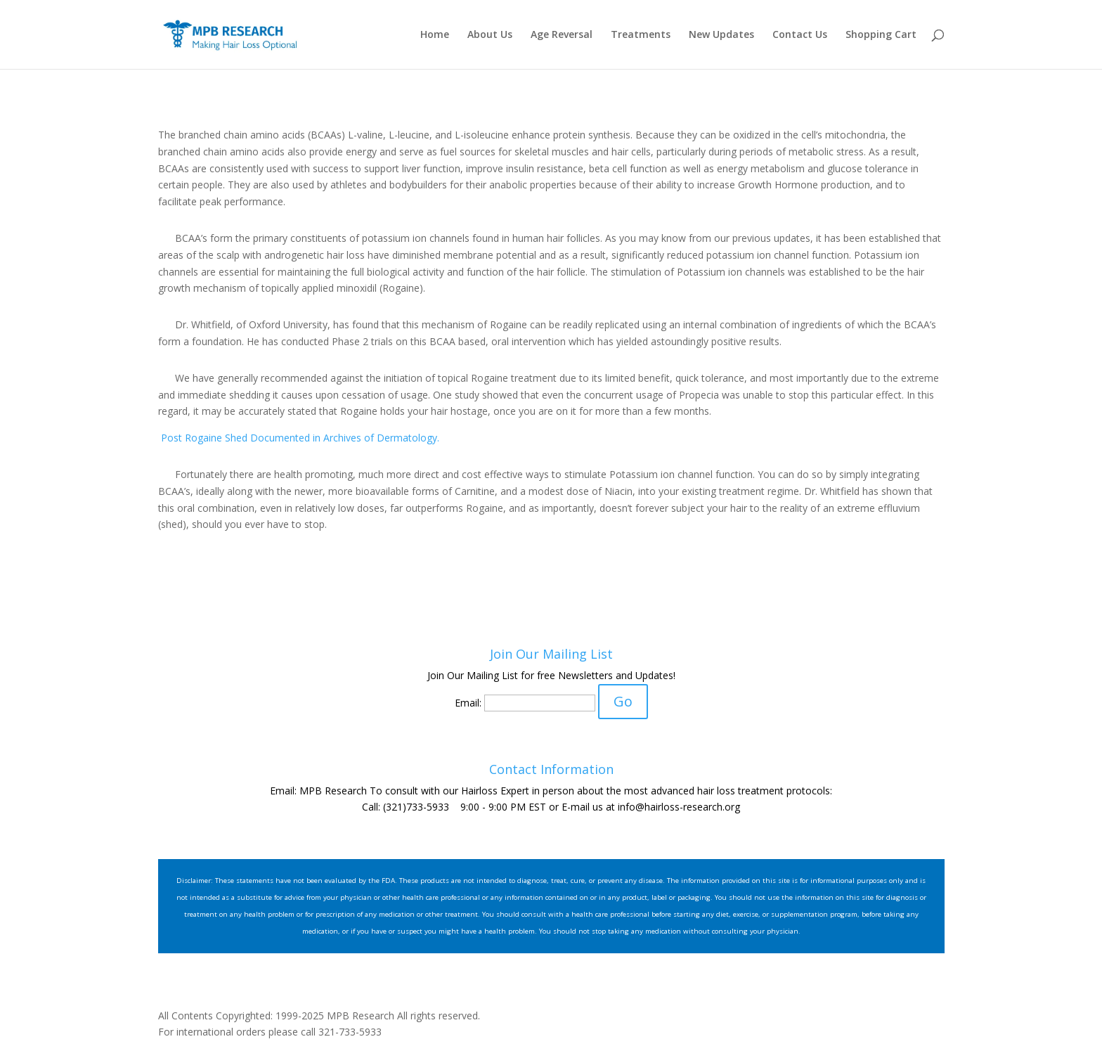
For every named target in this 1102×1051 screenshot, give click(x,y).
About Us (489, 35)
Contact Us (799, 35)
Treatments (640, 35)
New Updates (721, 35)
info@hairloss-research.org (679, 806)
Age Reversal (561, 35)
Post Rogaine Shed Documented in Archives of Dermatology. (298, 437)
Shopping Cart (880, 35)
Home (434, 35)
